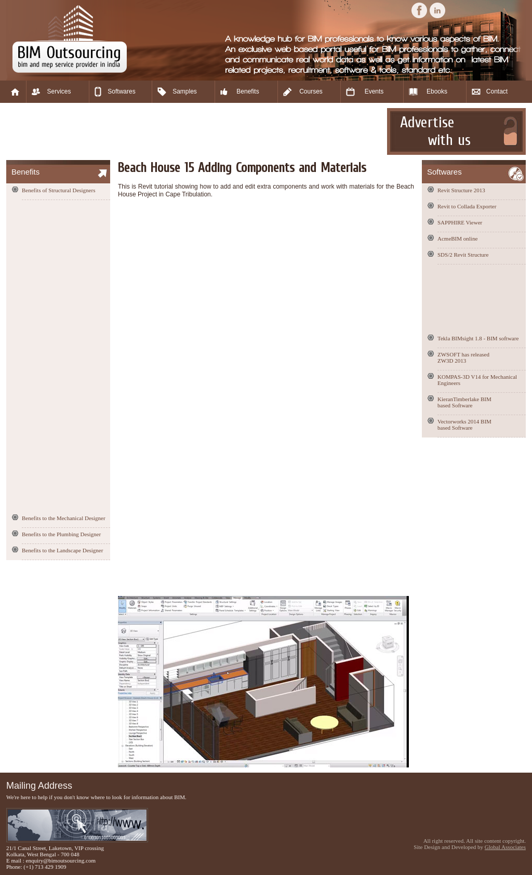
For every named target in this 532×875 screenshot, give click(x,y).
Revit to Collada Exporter (466, 206)
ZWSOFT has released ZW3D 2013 (463, 357)
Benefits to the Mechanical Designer (63, 518)
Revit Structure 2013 (461, 190)
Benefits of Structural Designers (58, 190)
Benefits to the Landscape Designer (62, 550)
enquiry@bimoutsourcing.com (61, 860)
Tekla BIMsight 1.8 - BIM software (477, 338)
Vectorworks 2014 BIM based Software (464, 424)
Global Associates (505, 847)
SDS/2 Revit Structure (462, 254)
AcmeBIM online (457, 238)
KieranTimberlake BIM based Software (464, 402)
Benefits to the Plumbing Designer (61, 534)
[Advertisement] (195, 131)
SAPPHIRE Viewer (459, 222)
